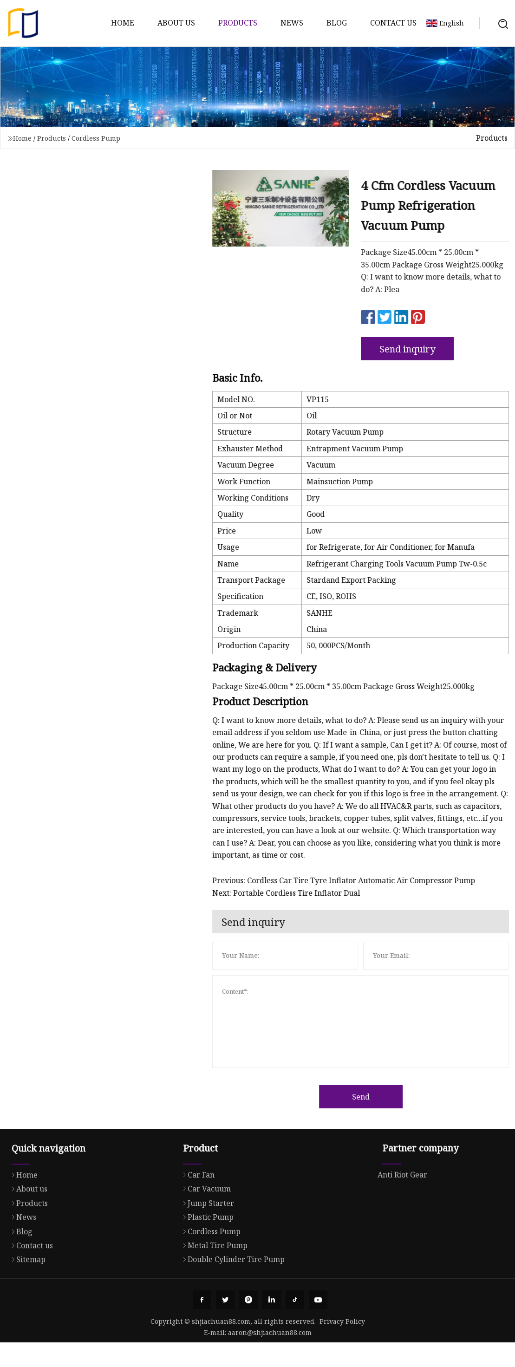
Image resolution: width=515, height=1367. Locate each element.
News (291, 23)
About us (176, 23)
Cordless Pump (96, 138)
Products (237, 23)
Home (122, 23)
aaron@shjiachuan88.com (270, 1332)
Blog (336, 23)
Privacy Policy (342, 1321)
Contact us (393, 23)
